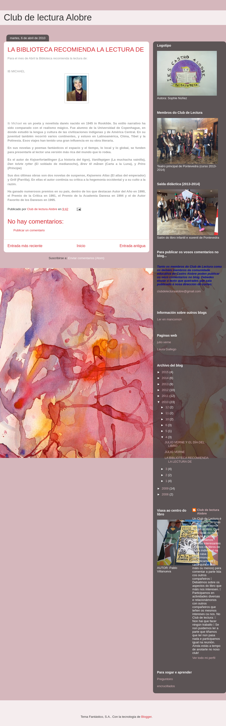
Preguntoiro (165, 679)
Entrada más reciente (25, 246)
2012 (166, 390)
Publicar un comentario (29, 230)
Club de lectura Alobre (48, 17)
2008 (166, 494)
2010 (166, 402)
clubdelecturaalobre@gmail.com (179, 291)
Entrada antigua (132, 246)
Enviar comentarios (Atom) (86, 258)
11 (167, 413)
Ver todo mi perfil (203, 658)
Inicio (81, 246)
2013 (166, 384)
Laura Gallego (166, 349)
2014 (166, 378)
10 (167, 419)
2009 (166, 488)
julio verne (164, 342)
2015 (166, 372)
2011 (166, 396)
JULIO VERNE (175, 452)
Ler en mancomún (169, 319)
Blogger (146, 716)
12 (167, 407)
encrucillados (166, 686)
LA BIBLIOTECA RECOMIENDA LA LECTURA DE (186, 459)
